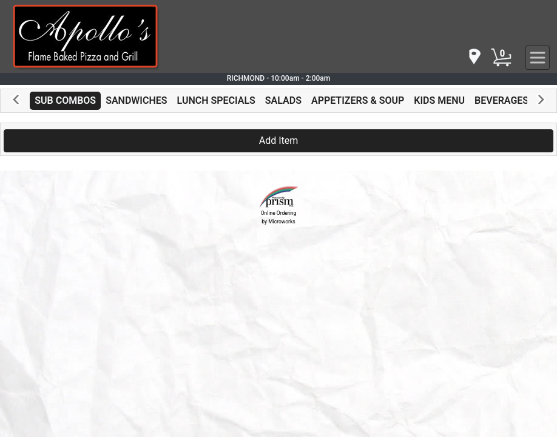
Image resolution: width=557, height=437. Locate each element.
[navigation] (474, 57)
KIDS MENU (439, 100)
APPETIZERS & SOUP (357, 100)
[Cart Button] (501, 57)
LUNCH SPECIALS (216, 100)
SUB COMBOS (65, 100)
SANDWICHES (136, 100)
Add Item (279, 140)
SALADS (283, 100)
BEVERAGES (501, 100)
